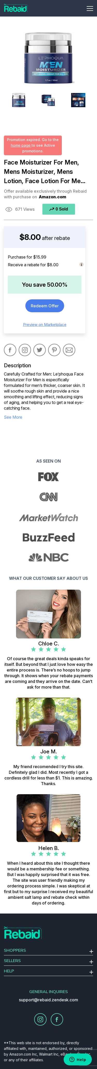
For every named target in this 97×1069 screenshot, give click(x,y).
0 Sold (58, 209)
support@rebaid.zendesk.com (48, 999)
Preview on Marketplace (44, 324)
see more (13, 417)
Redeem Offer (45, 305)
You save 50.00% (45, 284)
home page (21, 145)
